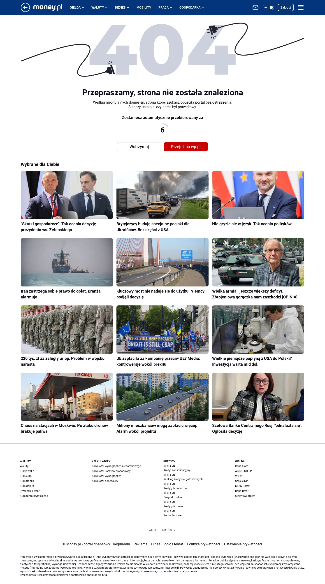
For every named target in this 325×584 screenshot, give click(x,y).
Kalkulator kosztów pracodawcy (111, 471)
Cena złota (241, 466)
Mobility (144, 7)
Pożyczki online (172, 497)
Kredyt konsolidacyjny (176, 470)
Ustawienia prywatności (242, 544)
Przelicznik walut (30, 491)
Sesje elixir (241, 481)
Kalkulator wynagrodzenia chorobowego (116, 466)
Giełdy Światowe (245, 496)
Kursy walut (27, 471)
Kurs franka (27, 481)
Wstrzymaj (139, 146)
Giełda (75, 7)
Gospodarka (189, 7)
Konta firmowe (172, 515)
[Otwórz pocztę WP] (255, 7)
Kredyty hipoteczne (175, 488)
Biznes (120, 7)
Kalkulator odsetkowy (105, 481)
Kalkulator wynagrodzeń (106, 476)
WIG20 (239, 476)
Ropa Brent (241, 491)
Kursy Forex (242, 486)
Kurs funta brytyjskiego (34, 496)
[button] (268, 7)
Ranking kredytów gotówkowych (183, 479)
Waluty (97, 7)
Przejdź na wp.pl (186, 146)
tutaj (104, 575)
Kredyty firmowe (173, 506)
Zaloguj (286, 7)
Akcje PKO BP (243, 471)
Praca (163, 7)
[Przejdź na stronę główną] (25, 11)
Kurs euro (26, 476)
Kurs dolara (27, 486)
